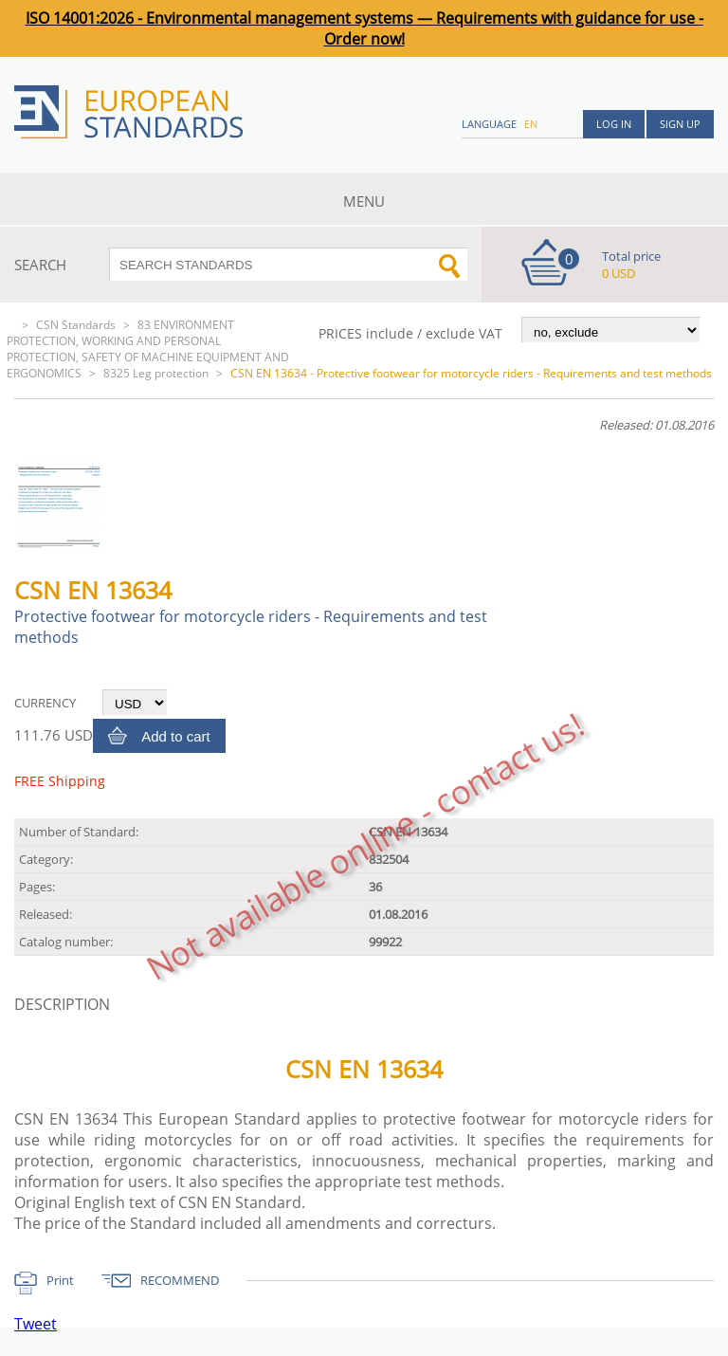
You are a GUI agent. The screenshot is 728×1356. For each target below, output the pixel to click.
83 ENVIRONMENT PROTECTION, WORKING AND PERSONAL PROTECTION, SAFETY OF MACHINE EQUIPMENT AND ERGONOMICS (148, 349)
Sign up (680, 124)
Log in (613, 124)
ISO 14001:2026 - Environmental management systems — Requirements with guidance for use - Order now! (364, 28)
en (530, 124)
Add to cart (175, 736)
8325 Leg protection (156, 373)
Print (60, 1280)
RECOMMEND (179, 1280)
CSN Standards (76, 325)
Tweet (35, 1323)
